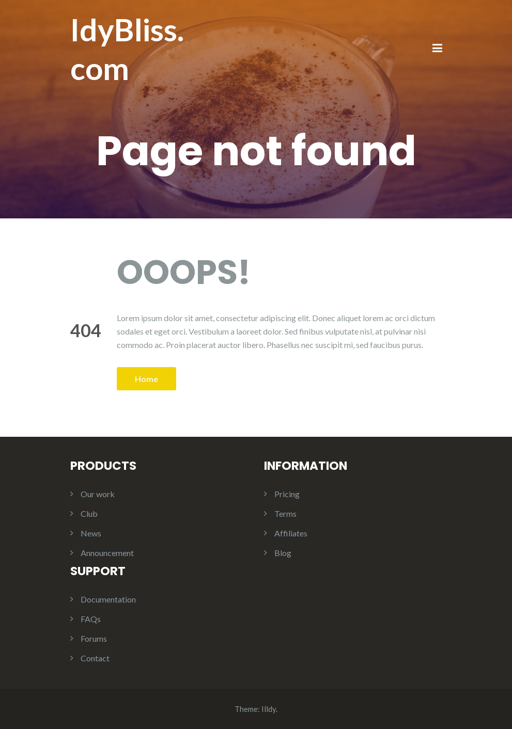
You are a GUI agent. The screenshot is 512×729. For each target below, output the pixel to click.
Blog (282, 553)
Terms (285, 513)
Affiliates (290, 533)
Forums (94, 638)
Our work (98, 494)
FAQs (91, 619)
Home (146, 379)
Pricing (287, 494)
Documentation (108, 599)
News (91, 533)
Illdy (268, 709)
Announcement (107, 553)
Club (89, 513)
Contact (95, 658)
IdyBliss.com (127, 49)
